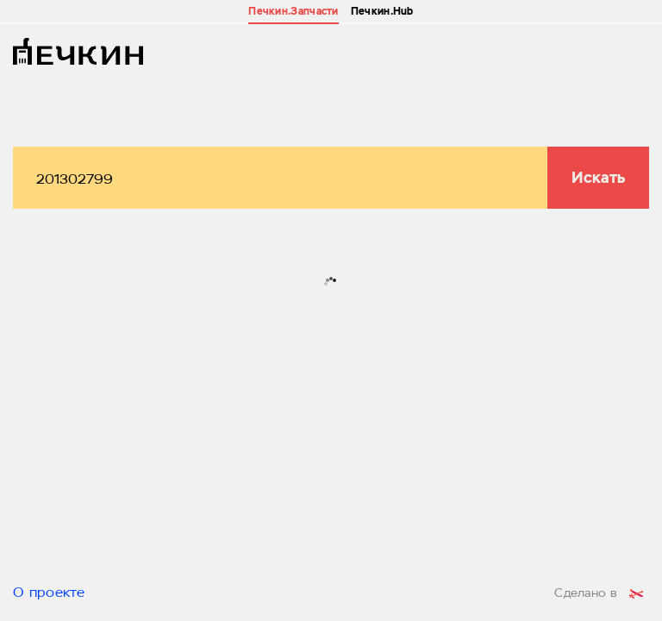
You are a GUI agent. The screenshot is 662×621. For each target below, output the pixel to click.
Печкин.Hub (382, 11)
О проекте (49, 593)
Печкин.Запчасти (293, 11)
